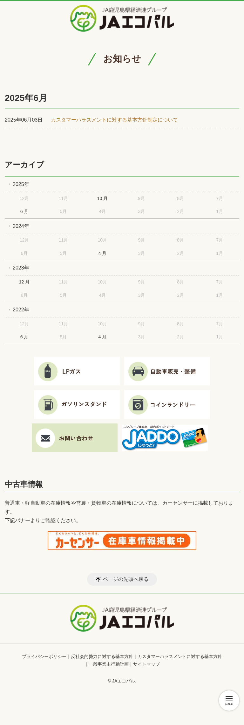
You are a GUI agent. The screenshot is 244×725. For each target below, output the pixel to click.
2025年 (21, 184)
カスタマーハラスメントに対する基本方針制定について (114, 120)
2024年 (21, 226)
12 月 (24, 281)
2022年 (21, 309)
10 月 (102, 198)
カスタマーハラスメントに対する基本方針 (180, 656)
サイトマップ (146, 664)
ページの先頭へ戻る (126, 579)
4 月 (102, 253)
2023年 (21, 267)
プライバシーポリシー (44, 656)
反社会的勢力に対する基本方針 (102, 656)
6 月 (24, 211)
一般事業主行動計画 (109, 664)
